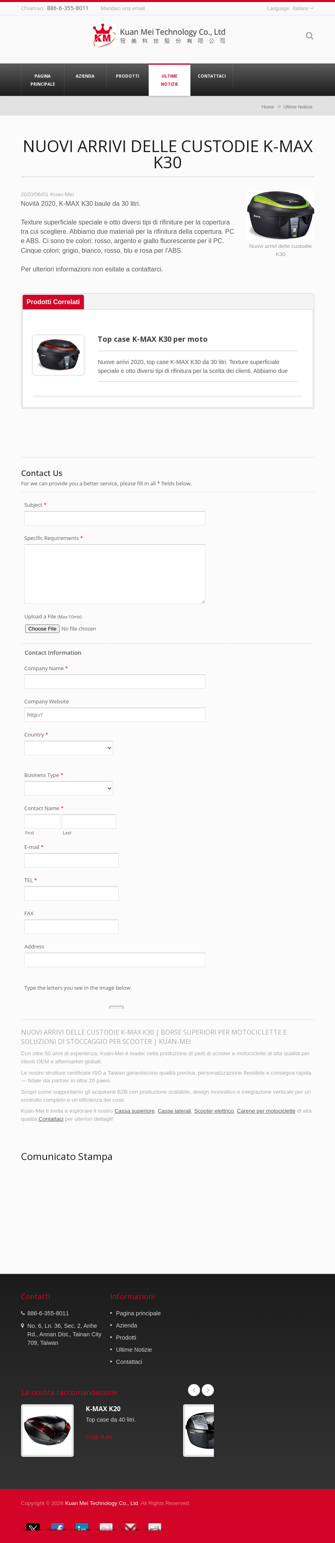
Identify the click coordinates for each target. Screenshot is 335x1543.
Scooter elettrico (214, 1111)
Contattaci (212, 75)
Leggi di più (99, 1436)
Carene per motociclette (266, 1111)
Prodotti (127, 75)
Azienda (85, 75)
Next (208, 1390)
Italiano (301, 8)
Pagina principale (42, 79)
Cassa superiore (135, 1111)
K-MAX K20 (103, 1408)
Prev (194, 1390)
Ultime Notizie (169, 79)
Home (268, 106)
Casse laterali (174, 1111)
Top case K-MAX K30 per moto (153, 339)
